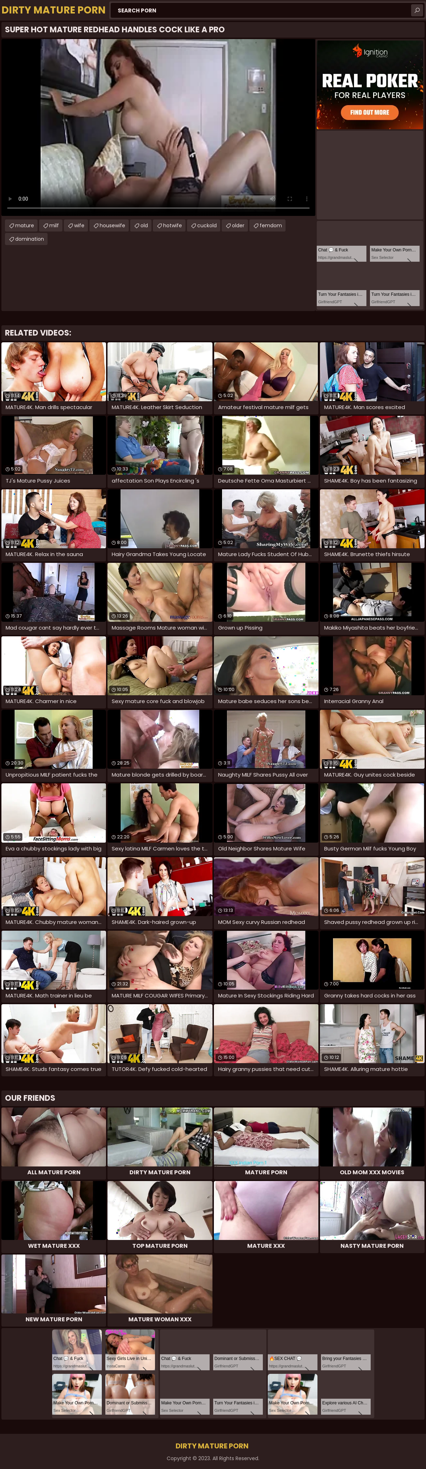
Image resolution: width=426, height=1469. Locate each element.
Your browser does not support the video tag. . (158, 127)
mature (24, 225)
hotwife (172, 225)
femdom (271, 225)
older (238, 225)
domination (29, 239)
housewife (112, 225)
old (144, 225)
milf (54, 225)
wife (79, 225)
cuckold (207, 225)
